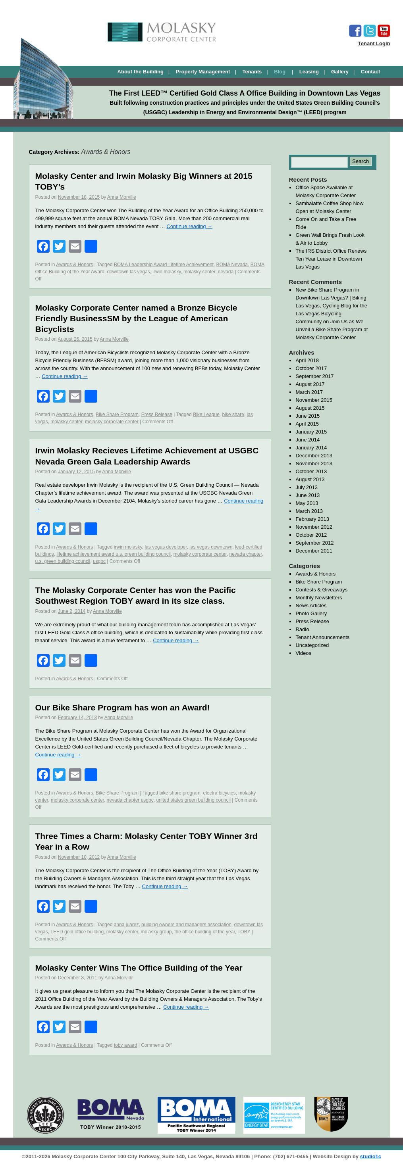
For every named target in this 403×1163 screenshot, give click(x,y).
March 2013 (309, 511)
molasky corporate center (112, 421)
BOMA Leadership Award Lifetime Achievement (164, 264)
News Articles (310, 605)
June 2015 (307, 416)
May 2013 (306, 503)
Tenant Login (374, 43)
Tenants (252, 72)
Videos (303, 653)
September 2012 (314, 543)
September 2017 (314, 376)
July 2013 (306, 487)
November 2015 (313, 400)
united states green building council (193, 800)
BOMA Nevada (232, 264)
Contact (370, 72)
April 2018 (307, 360)
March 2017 (309, 392)
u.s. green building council (63, 561)
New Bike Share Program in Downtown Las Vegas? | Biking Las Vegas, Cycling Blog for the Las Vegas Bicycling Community (331, 305)
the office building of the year (204, 932)
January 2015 (311, 432)
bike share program (179, 793)
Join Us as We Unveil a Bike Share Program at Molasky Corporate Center (331, 329)
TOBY (243, 932)
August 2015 (309, 408)
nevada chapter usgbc (130, 800)
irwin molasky (166, 271)
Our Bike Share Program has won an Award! (122, 707)
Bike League (206, 414)
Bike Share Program (117, 414)
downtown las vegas (128, 271)
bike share (233, 414)
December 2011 (313, 551)
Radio (302, 629)
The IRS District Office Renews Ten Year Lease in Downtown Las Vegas (330, 259)
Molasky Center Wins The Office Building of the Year (139, 967)
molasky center (199, 271)
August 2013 (309, 479)
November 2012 (313, 527)
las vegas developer (166, 547)
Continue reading (189, 226)
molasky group (156, 932)
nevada (225, 271)
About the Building (141, 72)
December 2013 (313, 456)
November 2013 (313, 463)
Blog (280, 72)
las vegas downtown (210, 547)
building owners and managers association (186, 924)
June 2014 (307, 440)
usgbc (99, 561)
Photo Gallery (311, 613)
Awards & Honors (74, 264)
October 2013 (311, 471)
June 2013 (307, 495)
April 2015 (307, 424)
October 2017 (311, 368)
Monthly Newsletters (318, 598)
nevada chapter (245, 554)
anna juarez (126, 924)
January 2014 (311, 448)
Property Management (203, 72)
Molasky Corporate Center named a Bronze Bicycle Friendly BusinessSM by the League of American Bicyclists (136, 318)
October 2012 (311, 535)
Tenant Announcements (322, 637)
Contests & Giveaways (321, 590)
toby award (125, 1045)
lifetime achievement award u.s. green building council (114, 554)
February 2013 (312, 519)
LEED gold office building (77, 932)
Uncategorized (312, 645)
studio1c (370, 1156)
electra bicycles (219, 793)
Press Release (156, 414)
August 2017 (309, 384)
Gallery (340, 72)
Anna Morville (121, 197)
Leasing (309, 72)
